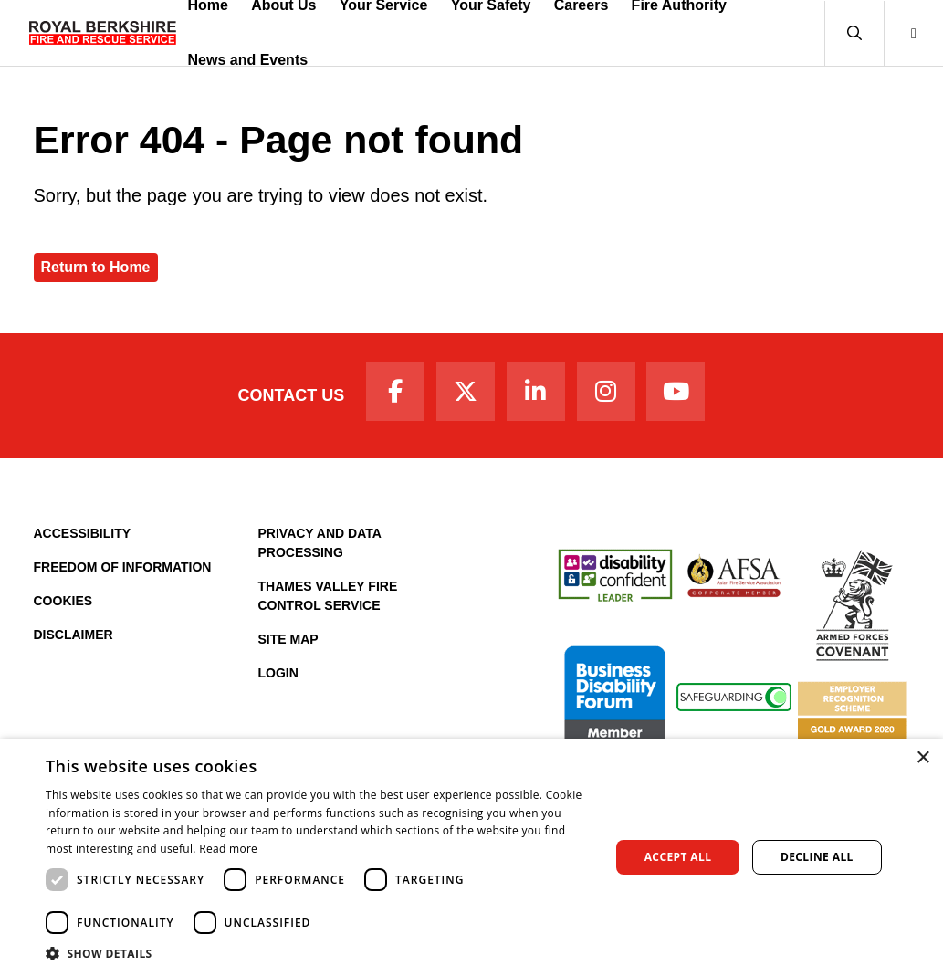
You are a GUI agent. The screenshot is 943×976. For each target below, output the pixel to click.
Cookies (63, 600)
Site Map (288, 639)
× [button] (922, 758)
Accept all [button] (678, 857)
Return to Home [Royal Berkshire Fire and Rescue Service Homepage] (96, 267)
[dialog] (471, 857)
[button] (854, 33)
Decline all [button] (817, 857)
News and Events (248, 60)
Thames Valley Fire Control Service (328, 596)
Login (278, 673)
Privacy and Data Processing (320, 543)
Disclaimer (73, 634)
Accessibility (82, 533)
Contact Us (291, 395)
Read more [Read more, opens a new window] (228, 848)
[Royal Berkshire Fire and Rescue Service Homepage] (102, 33)
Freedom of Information (123, 567)
